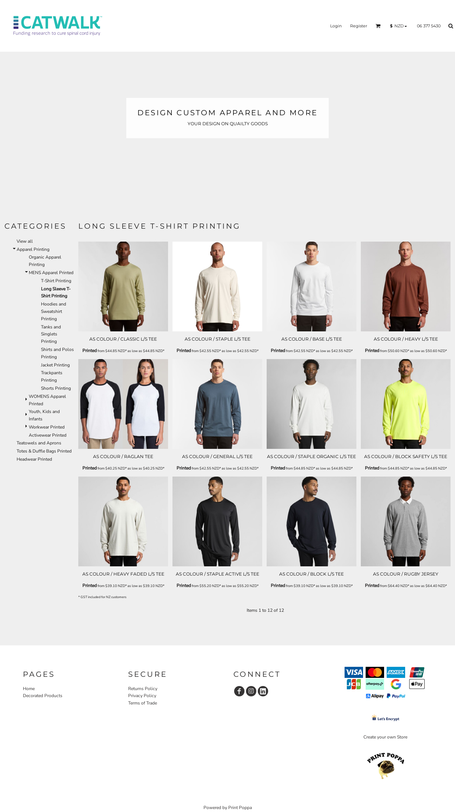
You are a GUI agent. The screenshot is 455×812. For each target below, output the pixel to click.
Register (358, 25)
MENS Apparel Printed (51, 273)
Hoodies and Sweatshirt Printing (53, 311)
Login (336, 25)
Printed (89, 351)
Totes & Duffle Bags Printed (44, 451)
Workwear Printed (47, 427)
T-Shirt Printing (56, 281)
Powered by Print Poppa (227, 808)
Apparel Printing (33, 249)
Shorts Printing (56, 388)
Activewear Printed (47, 435)
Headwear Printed (34, 459)
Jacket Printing (55, 365)
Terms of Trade (142, 703)
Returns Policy (142, 689)
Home (29, 689)
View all (25, 241)
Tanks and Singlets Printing (51, 334)
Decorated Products (42, 696)
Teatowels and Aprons (39, 443)
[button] (378, 25)
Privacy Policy (142, 696)
